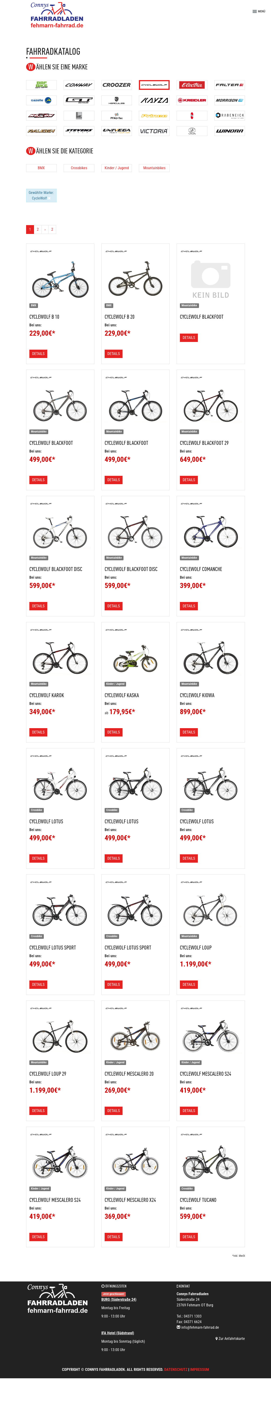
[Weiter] (44, 229)
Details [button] (38, 353)
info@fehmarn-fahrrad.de (200, 1327)
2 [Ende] (52, 229)
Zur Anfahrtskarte (230, 1338)
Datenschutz (175, 1369)
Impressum (199, 1369)
